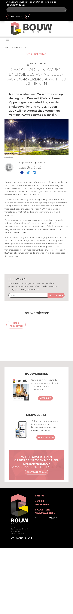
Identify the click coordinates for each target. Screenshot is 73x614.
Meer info (45, 398)
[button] (45, 495)
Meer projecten (16, 324)
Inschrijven (56, 295)
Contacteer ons (36, 472)
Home (7, 47)
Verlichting (21, 47)
